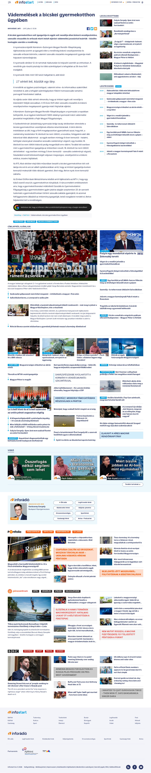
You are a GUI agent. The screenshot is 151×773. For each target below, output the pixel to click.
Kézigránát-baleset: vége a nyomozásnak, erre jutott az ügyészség (54, 358)
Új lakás (77, 532)
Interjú (61, 721)
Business (28, 651)
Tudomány (37, 718)
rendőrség (18, 222)
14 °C (140, 2)
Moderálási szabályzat (84, 767)
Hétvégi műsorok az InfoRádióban (124, 365)
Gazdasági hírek (125, 739)
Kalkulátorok (72, 591)
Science (60, 651)
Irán (56, 7)
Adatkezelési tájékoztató (66, 767)
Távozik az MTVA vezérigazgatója (23, 375)
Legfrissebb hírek (28, 739)
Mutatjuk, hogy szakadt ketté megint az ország (75, 409)
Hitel (35, 591)
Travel (49, 651)
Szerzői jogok (99, 767)
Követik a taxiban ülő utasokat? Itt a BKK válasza (21, 357)
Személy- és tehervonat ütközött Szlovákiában (121, 290)
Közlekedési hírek (48, 739)
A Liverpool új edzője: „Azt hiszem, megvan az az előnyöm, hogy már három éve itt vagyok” (132, 412)
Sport (39, 651)
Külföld (10, 721)
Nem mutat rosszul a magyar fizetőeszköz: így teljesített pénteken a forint (118, 635)
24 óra (41, 7)
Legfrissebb (113, 718)
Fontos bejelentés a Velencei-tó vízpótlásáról (85, 418)
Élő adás (63, 503)
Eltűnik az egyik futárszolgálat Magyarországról (125, 357)
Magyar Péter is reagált (20, 380)
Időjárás (137, 723)
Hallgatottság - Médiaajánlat (34, 767)
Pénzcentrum (33, 532)
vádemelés (31, 222)
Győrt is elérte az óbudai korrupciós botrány (76, 440)
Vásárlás (46, 591)
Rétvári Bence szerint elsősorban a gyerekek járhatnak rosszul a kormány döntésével (48, 327)
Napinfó (87, 723)
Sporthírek (107, 739)
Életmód (61, 723)
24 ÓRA (118, 86)
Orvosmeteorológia (88, 739)
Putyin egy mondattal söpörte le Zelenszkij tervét (118, 255)
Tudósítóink (63, 718)
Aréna (141, 739)
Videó (111, 723)
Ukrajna (49, 7)
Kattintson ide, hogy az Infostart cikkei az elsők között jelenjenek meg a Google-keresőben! (54, 208)
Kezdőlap (17, 215)
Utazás (58, 591)
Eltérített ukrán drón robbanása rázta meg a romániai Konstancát (132, 383)
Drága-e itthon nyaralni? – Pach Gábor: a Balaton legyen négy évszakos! (90, 358)
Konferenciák (63, 532)
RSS (107, 767)
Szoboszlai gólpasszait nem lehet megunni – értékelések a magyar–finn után (44, 294)
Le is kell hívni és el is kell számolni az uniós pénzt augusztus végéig (27, 411)
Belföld (26, 215)
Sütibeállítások (114, 767)
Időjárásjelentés (68, 739)
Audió (111, 721)
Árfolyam (48, 532)
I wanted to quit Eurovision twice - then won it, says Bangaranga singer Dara (121, 694)
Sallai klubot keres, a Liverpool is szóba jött (29, 298)
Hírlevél (137, 721)
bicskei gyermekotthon (48, 222)
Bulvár (86, 718)
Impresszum (51, 767)
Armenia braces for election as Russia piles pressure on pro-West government (74, 672)
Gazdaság (11, 723)
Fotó (136, 718)
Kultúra (35, 721)
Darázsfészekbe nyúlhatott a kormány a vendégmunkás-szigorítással (73, 378)
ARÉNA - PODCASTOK (133, 7)
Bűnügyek (87, 721)
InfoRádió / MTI (14, 29)
